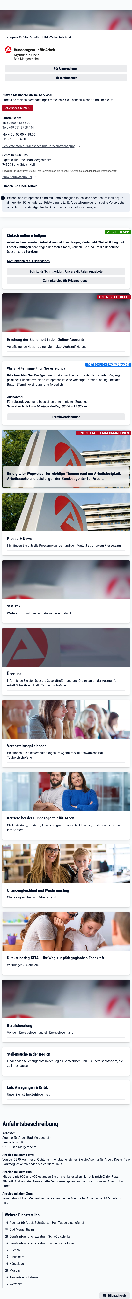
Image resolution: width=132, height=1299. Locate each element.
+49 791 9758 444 (21, 127)
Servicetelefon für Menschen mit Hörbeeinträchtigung (39, 146)
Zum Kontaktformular (17, 177)
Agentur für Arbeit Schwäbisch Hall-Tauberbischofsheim (48, 1223)
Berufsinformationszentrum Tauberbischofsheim (43, 1243)
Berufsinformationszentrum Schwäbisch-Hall (40, 1236)
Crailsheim (17, 1257)
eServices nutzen (17, 108)
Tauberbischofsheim (24, 1277)
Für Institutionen (66, 78)
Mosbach (16, 1270)
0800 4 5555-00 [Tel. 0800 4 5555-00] (19, 123)
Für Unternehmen (66, 69)
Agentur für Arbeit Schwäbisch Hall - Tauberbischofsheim (41, 37)
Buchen (15, 1250)
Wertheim (16, 1284)
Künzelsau (17, 1264)
